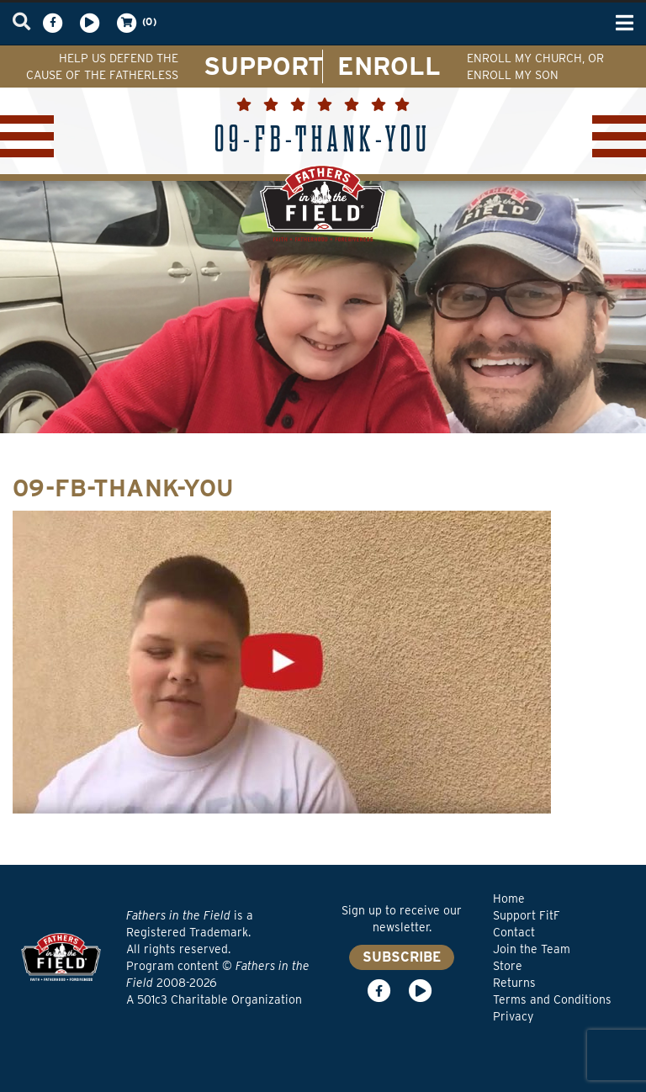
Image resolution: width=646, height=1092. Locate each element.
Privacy (513, 1016)
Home (509, 898)
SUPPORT (264, 65)
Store (507, 966)
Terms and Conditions (552, 999)
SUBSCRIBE (402, 957)
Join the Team (531, 949)
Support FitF (526, 915)
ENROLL (389, 65)
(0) (135, 23)
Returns (514, 982)
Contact (514, 932)
